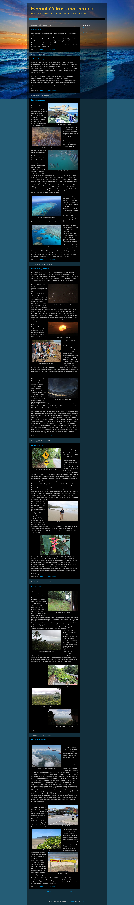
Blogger (83, 901)
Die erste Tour (36, 586)
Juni (84, 32)
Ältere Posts (74, 892)
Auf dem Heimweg (37, 59)
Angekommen (36, 29)
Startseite (33, 19)
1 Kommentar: (49, 435)
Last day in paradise (38, 100)
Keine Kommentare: (51, 49)
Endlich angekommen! (38, 740)
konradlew (71, 901)
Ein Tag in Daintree (37, 445)
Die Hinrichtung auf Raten (40, 269)
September (85, 30)
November (85, 27)
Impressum (42, 19)
